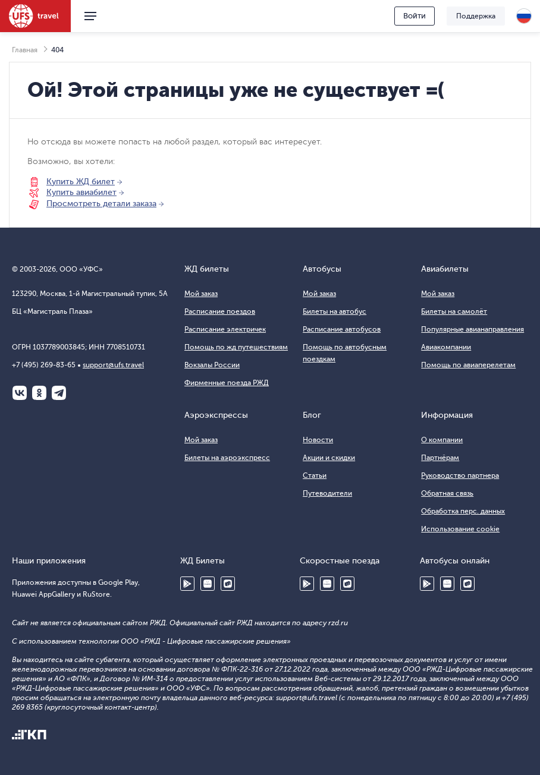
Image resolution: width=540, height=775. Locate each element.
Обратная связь (447, 493)
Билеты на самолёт (454, 311)
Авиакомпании (446, 347)
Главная (24, 50)
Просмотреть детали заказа (101, 203)
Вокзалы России (212, 365)
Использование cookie (460, 529)
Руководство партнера (460, 475)
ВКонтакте (19, 393)
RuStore (228, 583)
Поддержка (475, 16)
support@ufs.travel (113, 365)
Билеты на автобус (334, 311)
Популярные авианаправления (472, 329)
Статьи (314, 475)
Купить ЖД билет (80, 181)
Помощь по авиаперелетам (468, 365)
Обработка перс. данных (463, 511)
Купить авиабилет (81, 192)
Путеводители (327, 493)
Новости (318, 440)
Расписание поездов (219, 311)
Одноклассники (39, 393)
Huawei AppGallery (207, 583)
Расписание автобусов (342, 329)
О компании (442, 440)
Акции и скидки (329, 457)
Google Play (187, 583)
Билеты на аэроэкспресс (227, 457)
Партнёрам (440, 457)
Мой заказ (201, 293)
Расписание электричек (225, 329)
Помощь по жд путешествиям (236, 347)
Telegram (59, 393)
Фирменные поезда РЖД (226, 383)
